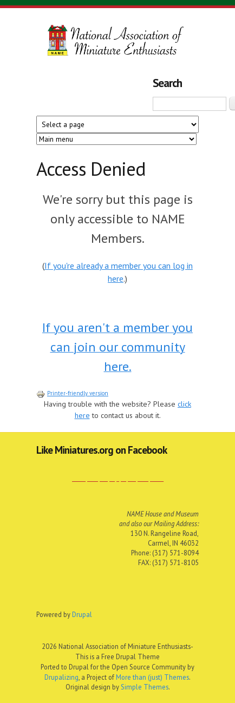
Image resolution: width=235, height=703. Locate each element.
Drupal (82, 614)
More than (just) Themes (152, 677)
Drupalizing (61, 677)
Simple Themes (144, 686)
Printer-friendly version (72, 393)
